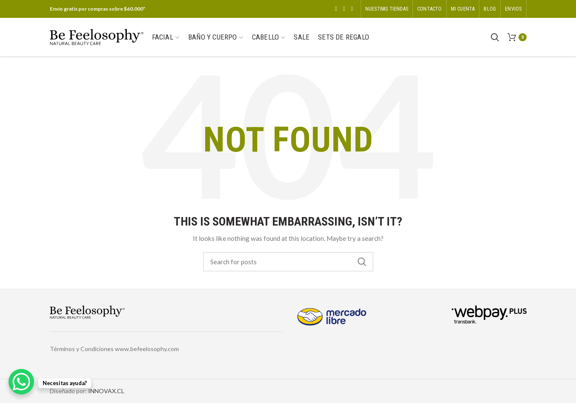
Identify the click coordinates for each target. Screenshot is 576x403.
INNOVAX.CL (106, 390)
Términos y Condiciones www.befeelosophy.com (114, 348)
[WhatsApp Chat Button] (21, 381)
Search (362, 262)
